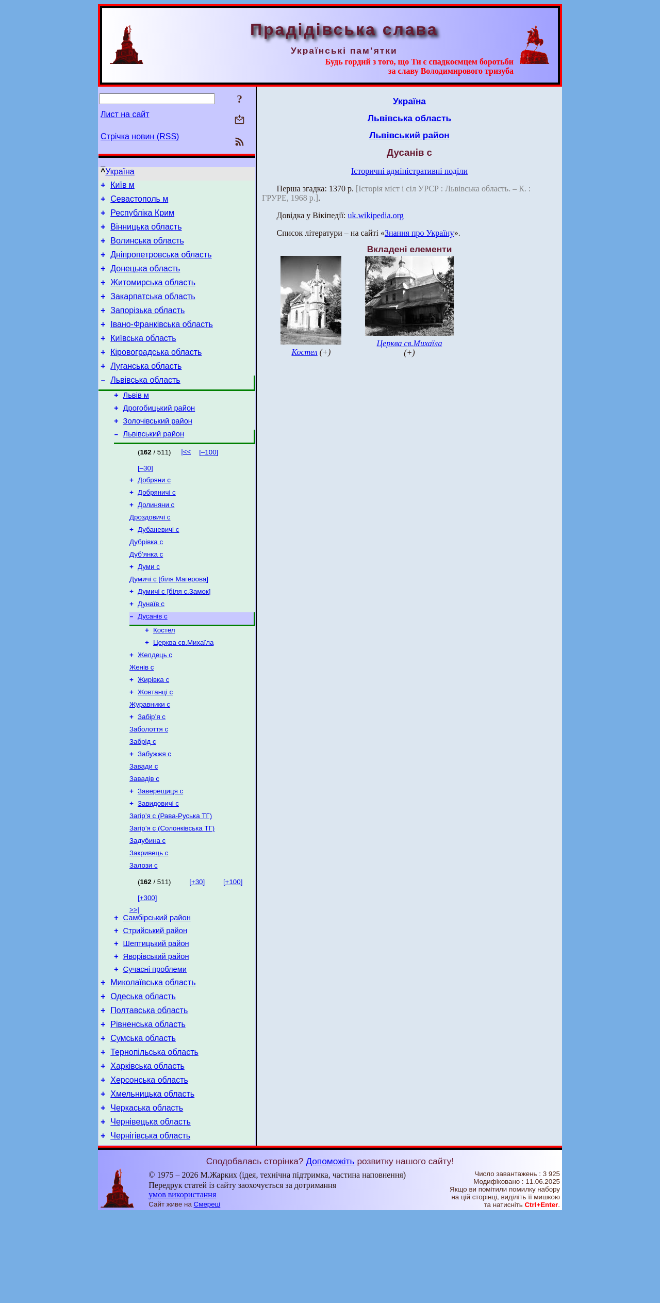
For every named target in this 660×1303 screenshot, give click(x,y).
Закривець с (148, 914)
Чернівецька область (150, 1208)
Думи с (149, 604)
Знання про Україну (419, 233)
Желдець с (155, 700)
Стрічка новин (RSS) (140, 136)
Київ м (122, 186)
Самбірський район (157, 982)
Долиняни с (156, 537)
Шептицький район (156, 1010)
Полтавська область (149, 1085)
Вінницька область (146, 233)
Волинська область (147, 248)
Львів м (136, 420)
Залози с (143, 928)
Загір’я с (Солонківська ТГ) (171, 887)
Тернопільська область (154, 1131)
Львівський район (153, 463)
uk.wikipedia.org (376, 215)
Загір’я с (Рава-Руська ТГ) (170, 874)
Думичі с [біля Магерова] (168, 618)
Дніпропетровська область (160, 263)
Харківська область (147, 1147)
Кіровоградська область (156, 372)
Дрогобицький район (159, 434)
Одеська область (143, 1069)
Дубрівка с (146, 577)
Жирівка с (153, 726)
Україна (119, 171)
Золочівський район (157, 449)
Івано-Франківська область (161, 341)
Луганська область (146, 387)
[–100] (208, 481)
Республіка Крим (142, 217)
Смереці (207, 1293)
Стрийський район (155, 996)
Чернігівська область (150, 1224)
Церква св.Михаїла (183, 686)
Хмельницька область (152, 1178)
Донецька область (145, 279)
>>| (134, 972)
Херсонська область (149, 1162)
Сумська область (143, 1116)
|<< (186, 481)
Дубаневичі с (158, 564)
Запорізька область (147, 325)
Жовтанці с (155, 740)
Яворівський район (156, 1025)
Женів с (141, 713)
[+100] (232, 944)
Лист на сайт (125, 114)
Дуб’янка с (146, 591)
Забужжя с (154, 807)
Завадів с (144, 834)
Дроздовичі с (150, 551)
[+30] (197, 944)
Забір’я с (152, 767)
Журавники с (149, 753)
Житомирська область (152, 294)
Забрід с (142, 793)
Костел (164, 673)
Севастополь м (139, 202)
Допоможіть (330, 1250)
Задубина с (147, 901)
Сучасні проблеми (155, 1039)
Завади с (143, 820)
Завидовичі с (158, 861)
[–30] (145, 497)
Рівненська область (148, 1100)
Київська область (143, 356)
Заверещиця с (160, 847)
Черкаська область (146, 1193)
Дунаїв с (151, 644)
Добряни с (154, 510)
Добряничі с (157, 524)
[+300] (147, 960)
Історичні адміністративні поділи (409, 171)
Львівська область (145, 403)
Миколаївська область (152, 1054)
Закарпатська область (152, 310)
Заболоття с (148, 780)
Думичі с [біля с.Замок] (174, 631)
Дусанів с (153, 658)
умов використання (182, 1283)
